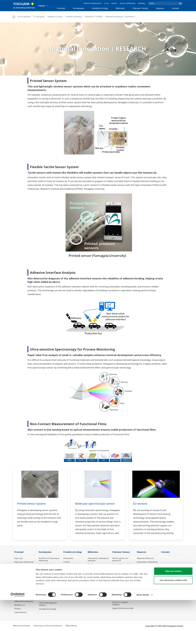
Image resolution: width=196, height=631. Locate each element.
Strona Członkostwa (127, 3)
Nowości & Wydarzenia (92, 3)
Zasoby (91, 564)
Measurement (69, 566)
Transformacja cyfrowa (122, 579)
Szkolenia (141, 568)
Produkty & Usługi (100, 8)
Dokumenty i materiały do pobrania (98, 559)
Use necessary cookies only (173, 611)
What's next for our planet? (120, 559)
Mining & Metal (20, 580)
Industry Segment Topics (122, 564)
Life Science (68, 583)
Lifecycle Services (70, 579)
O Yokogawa (39, 16)
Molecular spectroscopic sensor (95, 504)
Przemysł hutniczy (21, 592)
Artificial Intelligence (120, 583)
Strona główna (24, 16)
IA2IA (114, 575)
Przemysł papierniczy (23, 588)
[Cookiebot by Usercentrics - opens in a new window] (18, 626)
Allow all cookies (173, 602)
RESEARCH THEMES (94, 16)
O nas (106, 3)
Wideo (90, 568)
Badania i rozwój (55, 16)
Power (17, 573)
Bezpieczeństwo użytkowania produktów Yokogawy (73, 589)
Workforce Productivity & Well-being (49, 559)
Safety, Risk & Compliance (44, 565)
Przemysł (61, 8)
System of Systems (120, 572)
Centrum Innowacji (73, 16)
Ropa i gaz (18, 558)
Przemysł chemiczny (22, 569)
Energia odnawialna (22, 577)
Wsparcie (160, 8)
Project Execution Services (70, 574)
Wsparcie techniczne (145, 558)
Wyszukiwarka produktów (143, 573)
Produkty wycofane (145, 581)
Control (66, 562)
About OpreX (117, 568)
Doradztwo (67, 569)
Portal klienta (142, 578)
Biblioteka (120, 8)
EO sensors (140, 504)
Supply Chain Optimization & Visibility (48, 589)
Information (68, 558)
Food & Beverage (21, 584)
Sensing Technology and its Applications (122, 593)
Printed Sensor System (31, 504)
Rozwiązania (78, 8)
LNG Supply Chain (21, 566)
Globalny (141, 3)
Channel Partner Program (144, 586)
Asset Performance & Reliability (47, 571)
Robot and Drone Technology (119, 587)
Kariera (114, 3)
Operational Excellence (48, 576)
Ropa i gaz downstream (24, 562)
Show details (143, 625)
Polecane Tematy (140, 8)
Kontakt (175, 8)
